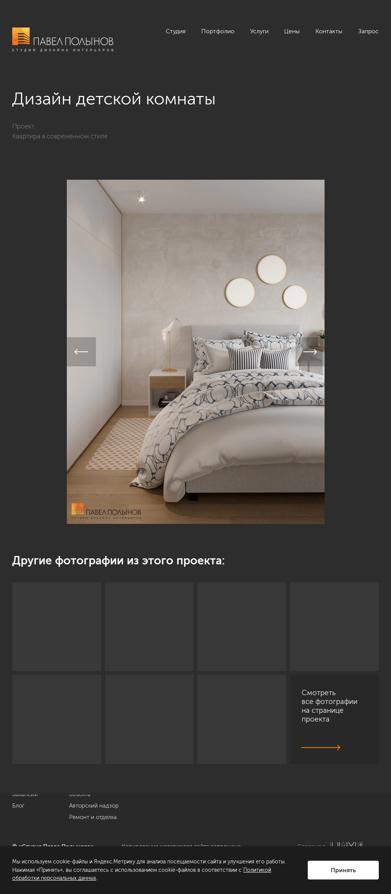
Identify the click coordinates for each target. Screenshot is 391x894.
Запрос (368, 31)
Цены (292, 31)
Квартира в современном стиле (60, 136)
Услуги (259, 31)
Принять (343, 870)
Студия (176, 31)
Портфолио (217, 31)
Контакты (329, 31)
